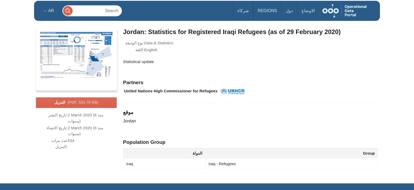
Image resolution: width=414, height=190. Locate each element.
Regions (267, 10)
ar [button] (50, 10)
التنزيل (76, 102)
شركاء (243, 10)
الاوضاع (308, 10)
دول (289, 10)
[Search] (92, 10)
